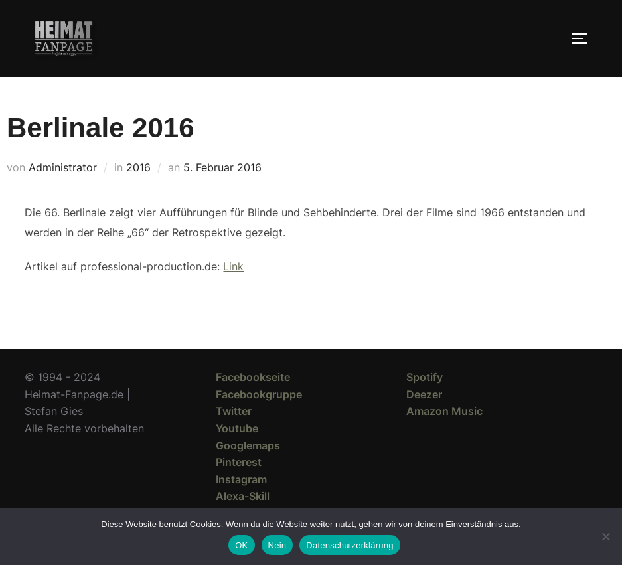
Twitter (234, 411)
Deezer (424, 394)
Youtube (237, 428)
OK (241, 545)
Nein (277, 545)
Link (233, 266)
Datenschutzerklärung (349, 545)
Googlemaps (248, 445)
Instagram (241, 479)
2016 (138, 167)
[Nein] (605, 536)
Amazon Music (444, 411)
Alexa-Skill (243, 496)
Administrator (63, 167)
